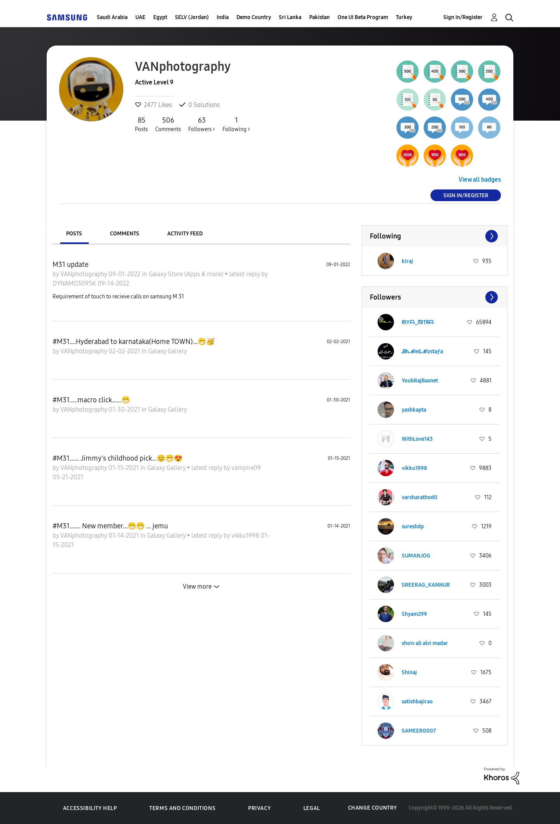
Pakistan (319, 17)
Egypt (160, 17)
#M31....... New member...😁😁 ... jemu (110, 526)
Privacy (259, 808)
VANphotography (84, 274)
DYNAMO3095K (75, 283)
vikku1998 (246, 535)
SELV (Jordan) (192, 17)
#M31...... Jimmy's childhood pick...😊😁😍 (117, 458)
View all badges (479, 179)
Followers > (201, 124)
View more (197, 586)
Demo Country (253, 17)
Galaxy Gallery (167, 351)
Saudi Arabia (112, 17)
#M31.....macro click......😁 (91, 400)
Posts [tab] (74, 233)
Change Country (372, 808)
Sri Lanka (290, 17)
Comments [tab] (124, 233)
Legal (311, 808)
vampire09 (246, 468)
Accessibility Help (90, 808)
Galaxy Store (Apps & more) (187, 274)
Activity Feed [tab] (185, 233)
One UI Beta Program (363, 17)
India (223, 17)
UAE (140, 17)
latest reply (245, 274)
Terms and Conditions (182, 808)
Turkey (404, 17)
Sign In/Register (463, 17)
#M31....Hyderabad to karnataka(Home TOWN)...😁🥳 (133, 341)
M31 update (70, 264)
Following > (236, 124)
